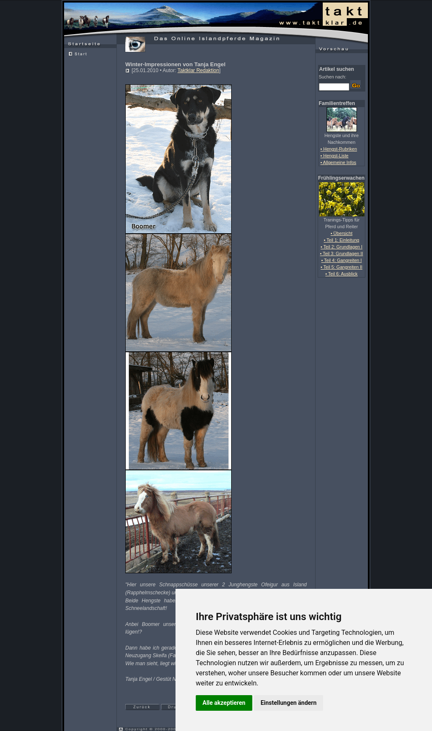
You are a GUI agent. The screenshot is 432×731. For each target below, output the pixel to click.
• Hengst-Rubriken (339, 148)
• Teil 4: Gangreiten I (341, 260)
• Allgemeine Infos (338, 162)
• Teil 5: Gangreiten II (341, 267)
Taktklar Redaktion (198, 70)
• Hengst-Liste (335, 155)
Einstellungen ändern (289, 702)
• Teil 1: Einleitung (341, 240)
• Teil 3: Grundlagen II (341, 253)
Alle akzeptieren (224, 702)
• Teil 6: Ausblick (341, 273)
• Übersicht (342, 233)
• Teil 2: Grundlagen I (341, 246)
